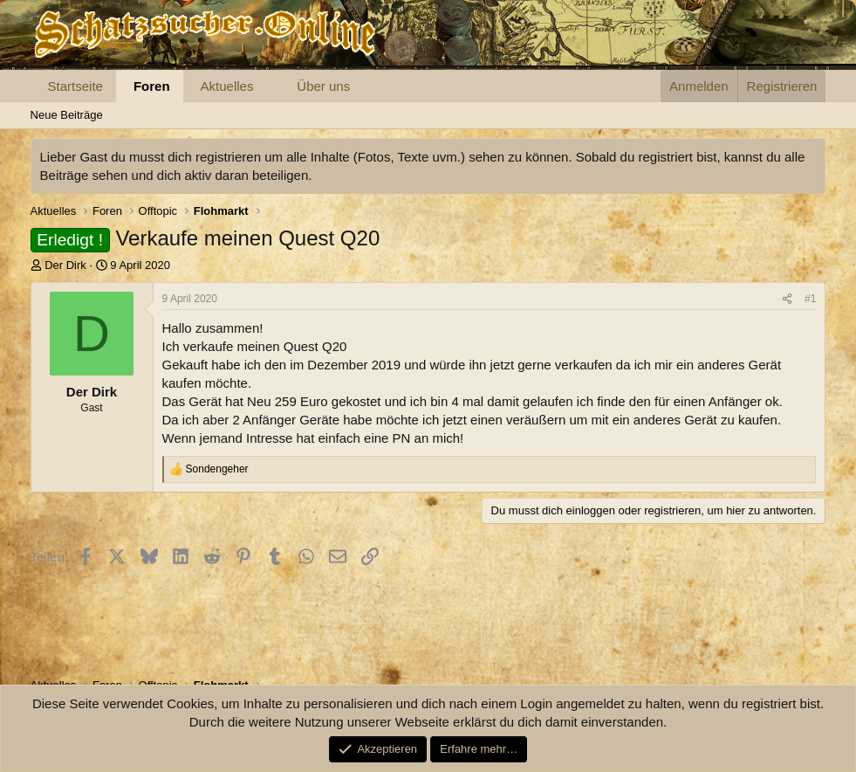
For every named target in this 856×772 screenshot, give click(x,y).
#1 (810, 299)
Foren (152, 86)
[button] (267, 86)
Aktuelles (227, 86)
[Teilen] (787, 299)
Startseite (75, 86)
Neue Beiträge (67, 114)
